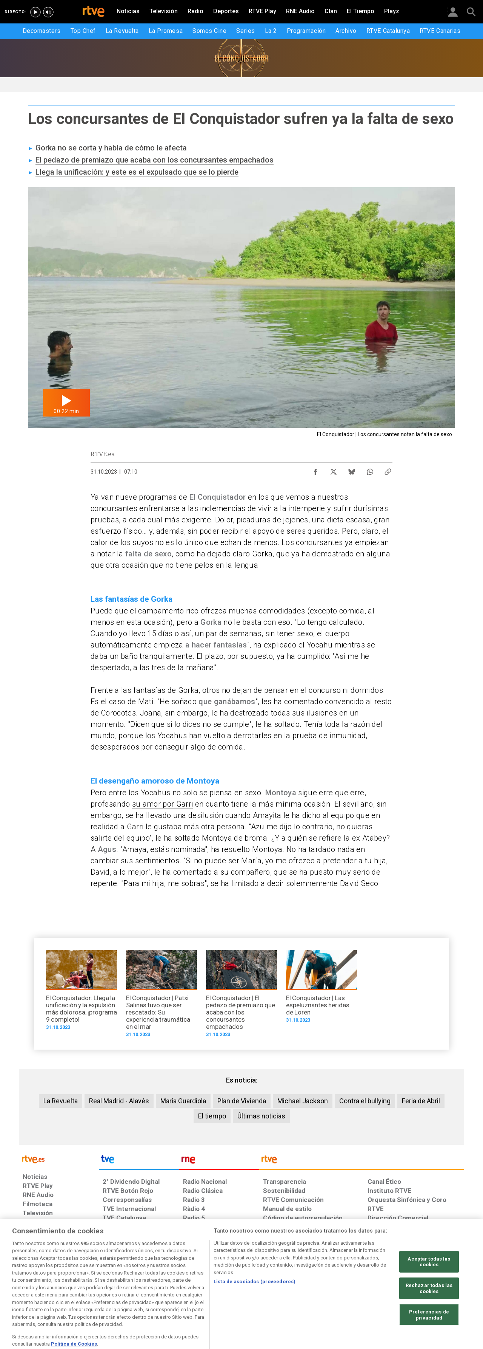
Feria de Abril (421, 1101)
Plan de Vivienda (241, 1101)
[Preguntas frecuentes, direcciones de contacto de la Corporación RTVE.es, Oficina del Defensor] (371, 1291)
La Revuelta (60, 1101)
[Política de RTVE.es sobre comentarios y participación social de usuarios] (430, 1291)
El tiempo (212, 1116)
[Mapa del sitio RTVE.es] (331, 1291)
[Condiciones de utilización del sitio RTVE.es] (34, 1291)
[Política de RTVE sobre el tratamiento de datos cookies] (159, 1291)
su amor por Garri (162, 803)
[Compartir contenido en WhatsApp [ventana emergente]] (370, 470)
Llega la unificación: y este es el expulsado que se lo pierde (136, 172)
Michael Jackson (302, 1101)
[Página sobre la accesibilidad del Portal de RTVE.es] (286, 1291)
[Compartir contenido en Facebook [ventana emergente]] (315, 470)
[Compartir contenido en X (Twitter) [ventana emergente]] (334, 470)
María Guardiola (183, 1101)
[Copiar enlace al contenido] (388, 470)
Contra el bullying (365, 1101)
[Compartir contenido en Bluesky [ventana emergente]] (352, 470)
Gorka (211, 622)
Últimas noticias (261, 1116)
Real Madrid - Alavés (119, 1101)
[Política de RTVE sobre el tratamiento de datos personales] (91, 1291)
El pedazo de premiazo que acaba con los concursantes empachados (154, 159)
